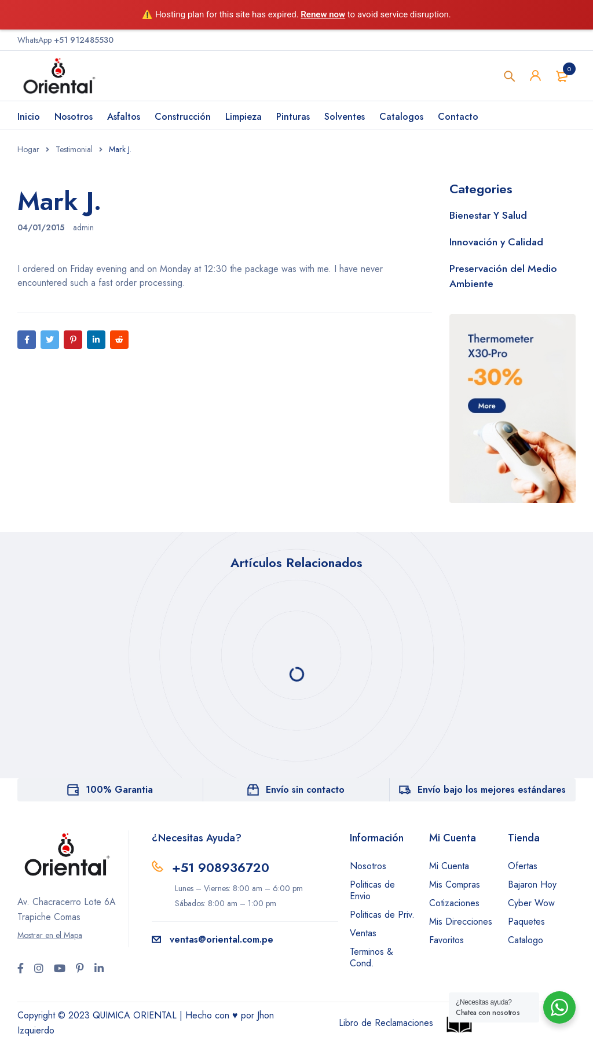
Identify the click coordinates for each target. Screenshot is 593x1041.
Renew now (323, 14)
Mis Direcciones (460, 921)
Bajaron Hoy (532, 884)
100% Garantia (119, 789)
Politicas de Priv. (382, 914)
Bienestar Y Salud (489, 215)
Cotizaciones (454, 903)
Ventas (363, 933)
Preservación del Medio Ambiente (504, 276)
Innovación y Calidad (497, 241)
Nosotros (368, 866)
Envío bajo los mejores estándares (492, 789)
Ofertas (522, 866)
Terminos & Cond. (371, 957)
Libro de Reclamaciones (386, 1022)
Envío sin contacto (305, 789)
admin (83, 227)
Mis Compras (454, 884)
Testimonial (74, 149)
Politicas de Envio (372, 890)
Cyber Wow (531, 903)
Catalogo (525, 940)
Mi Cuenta (449, 866)
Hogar (28, 149)
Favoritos (446, 940)
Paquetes (526, 921)
